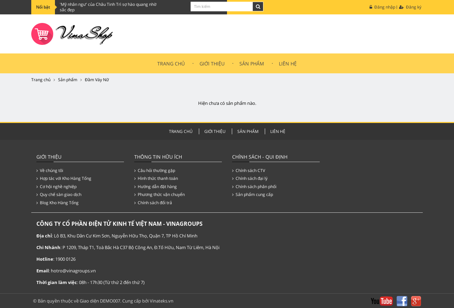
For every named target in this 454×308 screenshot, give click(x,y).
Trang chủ (171, 63)
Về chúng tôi (49, 170)
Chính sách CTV (248, 170)
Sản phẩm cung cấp (252, 194)
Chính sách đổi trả (153, 203)
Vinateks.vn (161, 301)
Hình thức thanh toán (156, 178)
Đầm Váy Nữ (97, 80)
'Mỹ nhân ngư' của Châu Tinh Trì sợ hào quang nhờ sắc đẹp (108, 7)
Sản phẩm (67, 80)
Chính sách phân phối (254, 186)
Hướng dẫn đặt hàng (155, 186)
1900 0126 (65, 259)
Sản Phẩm (251, 63)
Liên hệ (288, 63)
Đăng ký (410, 7)
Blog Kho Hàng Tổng (57, 203)
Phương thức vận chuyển (159, 194)
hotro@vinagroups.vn (73, 271)
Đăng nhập (382, 7)
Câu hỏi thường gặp (154, 170)
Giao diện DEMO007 (100, 301)
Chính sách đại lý (250, 178)
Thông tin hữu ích (158, 156)
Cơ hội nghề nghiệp (56, 186)
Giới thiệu (212, 63)
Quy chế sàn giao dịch (58, 194)
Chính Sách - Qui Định (259, 156)
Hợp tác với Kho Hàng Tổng (63, 178)
